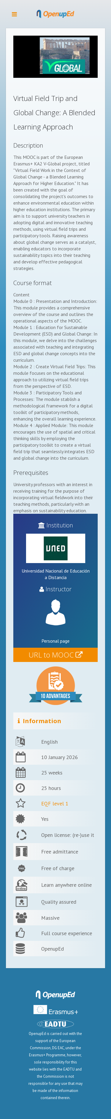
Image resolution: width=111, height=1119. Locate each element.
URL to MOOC (56, 655)
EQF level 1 (54, 803)
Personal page (55, 641)
